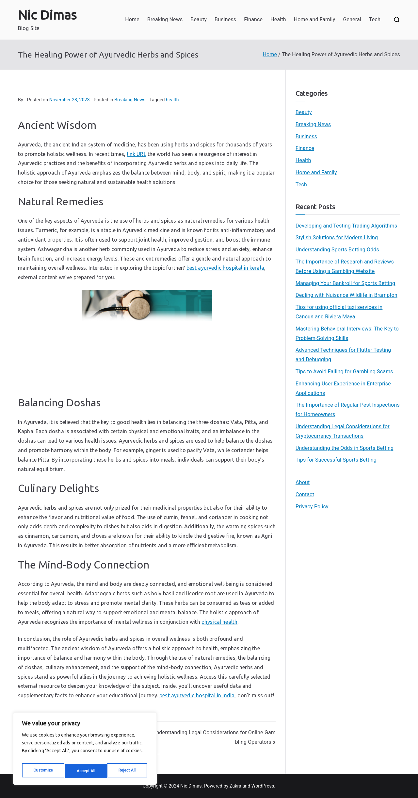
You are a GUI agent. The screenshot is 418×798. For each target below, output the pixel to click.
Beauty (198, 19)
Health (278, 19)
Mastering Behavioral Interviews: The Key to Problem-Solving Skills (347, 333)
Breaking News (165, 19)
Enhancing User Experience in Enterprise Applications (343, 388)
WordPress (262, 786)
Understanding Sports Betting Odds (337, 249)
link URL (136, 154)
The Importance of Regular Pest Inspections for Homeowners (348, 409)
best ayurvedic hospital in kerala (225, 268)
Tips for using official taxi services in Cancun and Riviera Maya (339, 312)
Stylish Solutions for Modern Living (337, 237)
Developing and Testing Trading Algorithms (346, 226)
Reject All (85, 770)
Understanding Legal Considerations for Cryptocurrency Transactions (343, 431)
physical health (219, 622)
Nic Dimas (47, 15)
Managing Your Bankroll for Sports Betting (345, 283)
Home (132, 19)
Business (225, 19)
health (172, 99)
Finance (253, 19)
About (303, 482)
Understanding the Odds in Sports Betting (345, 448)
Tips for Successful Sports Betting (336, 460)
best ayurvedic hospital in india (196, 695)
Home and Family (314, 19)
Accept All (127, 770)
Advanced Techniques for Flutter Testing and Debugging (343, 355)
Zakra (235, 786)
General (352, 19)
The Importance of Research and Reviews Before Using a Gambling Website (345, 266)
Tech (374, 19)
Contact (305, 494)
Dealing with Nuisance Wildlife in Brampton (346, 295)
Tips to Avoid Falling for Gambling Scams (344, 371)
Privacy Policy (312, 506)
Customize (43, 770)
